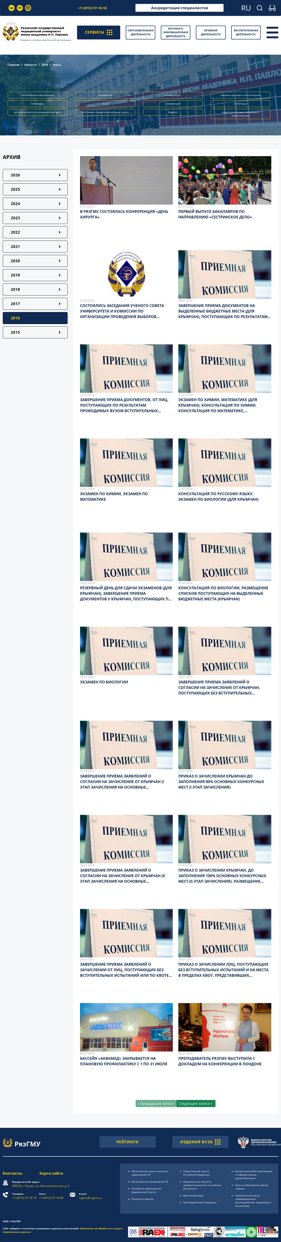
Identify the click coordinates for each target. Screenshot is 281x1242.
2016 (45, 65)
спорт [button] (105, 103)
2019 (15, 275)
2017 (15, 303)
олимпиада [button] (240, 103)
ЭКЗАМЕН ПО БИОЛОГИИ (104, 682)
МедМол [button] (173, 112)
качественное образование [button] (37, 95)
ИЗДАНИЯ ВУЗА (200, 1142)
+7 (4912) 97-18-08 (51, 1196)
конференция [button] (172, 103)
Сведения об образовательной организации (45, 40)
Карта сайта (51, 1173)
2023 (15, 217)
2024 (15, 203)
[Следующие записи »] (195, 1103)
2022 (15, 232)
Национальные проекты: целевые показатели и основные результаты (202, 1185)
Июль (57, 65)
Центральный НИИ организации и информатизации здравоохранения (253, 1175)
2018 (15, 289)
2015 (15, 332)
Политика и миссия (142, 1198)
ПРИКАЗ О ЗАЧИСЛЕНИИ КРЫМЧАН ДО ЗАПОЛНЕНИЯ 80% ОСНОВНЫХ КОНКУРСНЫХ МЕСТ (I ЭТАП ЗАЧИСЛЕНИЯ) (221, 782)
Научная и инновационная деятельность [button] (175, 32)
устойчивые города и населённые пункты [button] (105, 112)
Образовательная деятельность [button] (140, 32)
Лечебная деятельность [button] (211, 32)
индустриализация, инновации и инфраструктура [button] (240, 113)
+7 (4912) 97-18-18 (92, 8)
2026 (15, 175)
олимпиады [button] (37, 103)
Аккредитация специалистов (179, 7)
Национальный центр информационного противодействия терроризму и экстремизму (253, 1200)
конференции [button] (172, 95)
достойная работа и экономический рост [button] (37, 112)
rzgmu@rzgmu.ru (90, 1196)
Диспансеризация (193, 1195)
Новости (30, 65)
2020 (15, 260)
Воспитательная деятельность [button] (246, 32)
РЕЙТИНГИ (128, 1141)
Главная (14, 65)
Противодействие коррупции (199, 1202)
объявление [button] (105, 95)
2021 (15, 246)
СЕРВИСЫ (98, 33)
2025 (15, 189)
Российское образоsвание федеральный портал (146, 1190)
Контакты (12, 1173)
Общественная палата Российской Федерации (196, 1173)
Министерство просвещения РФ (150, 1181)
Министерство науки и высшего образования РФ (150, 1173)
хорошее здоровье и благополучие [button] (240, 95)
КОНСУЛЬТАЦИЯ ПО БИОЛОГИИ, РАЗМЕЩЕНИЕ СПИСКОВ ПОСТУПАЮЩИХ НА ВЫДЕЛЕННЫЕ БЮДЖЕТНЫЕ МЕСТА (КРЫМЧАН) (223, 593)
